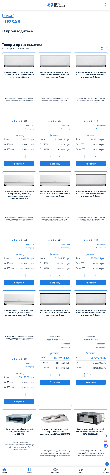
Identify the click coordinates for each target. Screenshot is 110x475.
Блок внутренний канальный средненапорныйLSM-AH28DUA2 (19, 399)
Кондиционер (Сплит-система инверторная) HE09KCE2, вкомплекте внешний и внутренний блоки (19, 238)
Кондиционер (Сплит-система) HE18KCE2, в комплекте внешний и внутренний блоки (19, 319)
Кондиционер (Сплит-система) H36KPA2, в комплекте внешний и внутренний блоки (91, 319)
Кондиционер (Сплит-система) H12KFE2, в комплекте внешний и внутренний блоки (91, 156)
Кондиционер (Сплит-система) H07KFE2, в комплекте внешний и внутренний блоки (19, 156)
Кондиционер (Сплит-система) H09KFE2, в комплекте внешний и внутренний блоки (55, 156)
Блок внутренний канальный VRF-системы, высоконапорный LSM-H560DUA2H (91, 399)
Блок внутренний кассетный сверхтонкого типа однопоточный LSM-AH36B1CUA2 (55, 399)
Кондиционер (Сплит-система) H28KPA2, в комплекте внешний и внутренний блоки (55, 319)
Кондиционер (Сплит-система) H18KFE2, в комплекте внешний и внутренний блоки (91, 236)
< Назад (8, 98)
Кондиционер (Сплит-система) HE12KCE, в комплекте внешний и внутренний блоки (55, 236)
